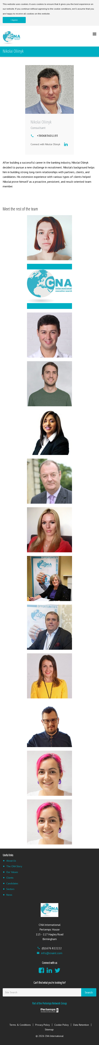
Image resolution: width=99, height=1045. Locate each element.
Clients (10, 877)
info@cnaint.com (49, 953)
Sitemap (49, 1029)
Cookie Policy (61, 1024)
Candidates (12, 883)
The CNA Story (14, 866)
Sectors (10, 889)
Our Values (12, 872)
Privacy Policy (42, 1024)
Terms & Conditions (20, 1024)
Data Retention (81, 1024)
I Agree (14, 20)
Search (89, 992)
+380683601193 (47, 135)
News (9, 894)
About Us (11, 860)
